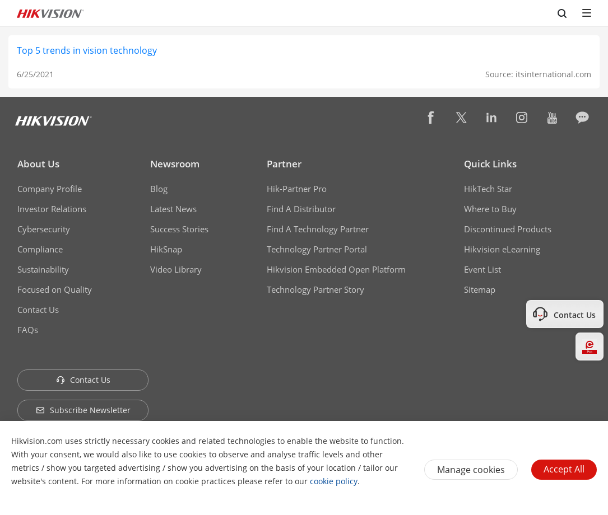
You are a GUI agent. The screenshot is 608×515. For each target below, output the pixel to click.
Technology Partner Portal (317, 249)
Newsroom (174, 163)
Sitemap (479, 289)
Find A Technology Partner (318, 229)
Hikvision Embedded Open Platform (336, 269)
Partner (284, 163)
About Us (38, 163)
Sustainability (43, 269)
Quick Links (490, 163)
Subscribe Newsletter (83, 410)
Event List (482, 269)
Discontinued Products (507, 229)
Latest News (173, 208)
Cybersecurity (43, 229)
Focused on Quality (54, 289)
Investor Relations (51, 208)
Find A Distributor (301, 208)
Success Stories (179, 229)
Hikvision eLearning (502, 249)
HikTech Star (488, 188)
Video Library (176, 269)
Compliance (40, 249)
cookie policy (334, 481)
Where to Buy (490, 208)
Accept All (564, 469)
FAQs (27, 329)
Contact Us (38, 309)
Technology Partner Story (315, 289)
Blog (159, 188)
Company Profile (49, 188)
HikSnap (166, 249)
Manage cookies (471, 470)
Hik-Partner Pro (297, 188)
